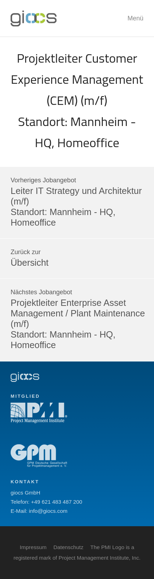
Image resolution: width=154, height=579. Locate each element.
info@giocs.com (48, 511)
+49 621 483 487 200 (56, 502)
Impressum (33, 547)
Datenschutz (68, 547)
